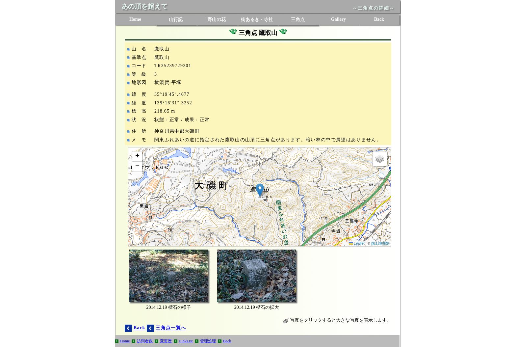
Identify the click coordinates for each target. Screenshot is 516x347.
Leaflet (357, 243)
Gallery (338, 19)
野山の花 (216, 19)
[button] (260, 190)
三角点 (298, 19)
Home (135, 19)
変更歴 (166, 341)
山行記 (176, 19)
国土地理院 (380, 243)
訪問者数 (145, 341)
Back (379, 19)
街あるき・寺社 (257, 19)
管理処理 (208, 341)
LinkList (186, 341)
